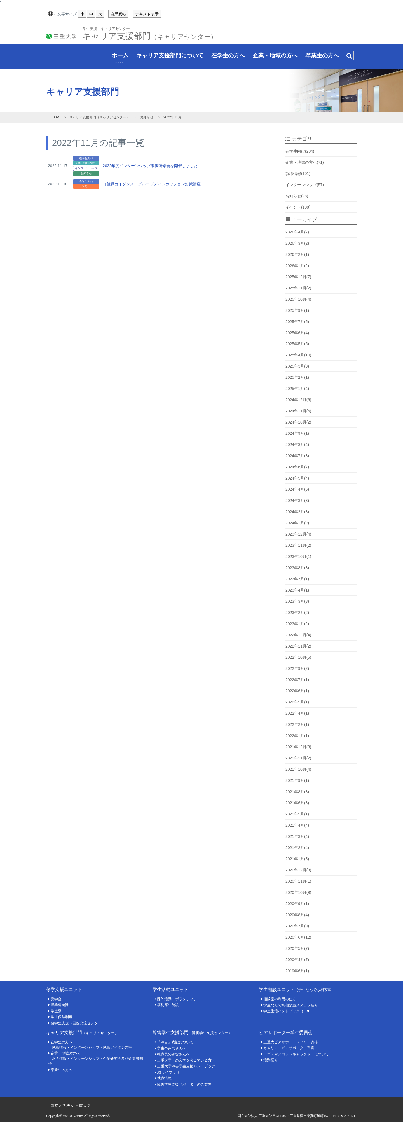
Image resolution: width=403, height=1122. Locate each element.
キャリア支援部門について (166, 56)
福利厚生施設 (168, 1005)
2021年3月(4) (297, 836)
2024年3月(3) (297, 500)
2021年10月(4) (298, 769)
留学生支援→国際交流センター (76, 1023)
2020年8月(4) (297, 915)
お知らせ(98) (296, 196)
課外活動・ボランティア (177, 999)
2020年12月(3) (298, 870)
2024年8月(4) (297, 444)
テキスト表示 (147, 14)
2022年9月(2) (297, 668)
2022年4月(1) (297, 713)
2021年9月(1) (297, 780)
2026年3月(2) (297, 243)
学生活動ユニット (170, 989)
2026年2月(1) (297, 254)
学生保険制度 (61, 1017)
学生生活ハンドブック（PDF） (288, 1011)
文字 (67, 14)
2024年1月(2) (297, 523)
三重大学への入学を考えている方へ (186, 1060)
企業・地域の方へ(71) (304, 162)
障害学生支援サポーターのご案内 (184, 1084)
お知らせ (146, 117)
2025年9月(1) (297, 310)
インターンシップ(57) (304, 185)
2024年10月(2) (298, 422)
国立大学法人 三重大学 (70, 1105)
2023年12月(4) (298, 534)
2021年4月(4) (297, 825)
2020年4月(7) (297, 959)
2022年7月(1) (297, 679)
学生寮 (56, 1011)
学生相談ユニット (297, 989)
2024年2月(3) (297, 511)
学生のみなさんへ (171, 1048)
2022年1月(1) (297, 735)
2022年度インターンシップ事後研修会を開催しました (150, 165)
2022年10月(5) (298, 657)
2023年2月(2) (297, 612)
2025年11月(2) (298, 288)
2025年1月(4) (297, 388)
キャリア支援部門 (149, 34)
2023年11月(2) (298, 545)
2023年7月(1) (297, 579)
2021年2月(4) (297, 847)
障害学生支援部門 (192, 1032)
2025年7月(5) (297, 321)
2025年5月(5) (297, 344)
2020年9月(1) (297, 903)
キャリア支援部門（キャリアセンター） (99, 117)
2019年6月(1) (297, 971)
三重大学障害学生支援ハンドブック (186, 1066)
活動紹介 (270, 1060)
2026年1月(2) (297, 265)
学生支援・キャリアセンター (106, 28)
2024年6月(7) (297, 467)
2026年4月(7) (297, 232)
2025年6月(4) (297, 333)
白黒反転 (118, 14)
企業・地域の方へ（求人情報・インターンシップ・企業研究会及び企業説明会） (95, 1058)
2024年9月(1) (297, 433)
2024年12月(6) (298, 400)
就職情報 (164, 1078)
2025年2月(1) (297, 377)
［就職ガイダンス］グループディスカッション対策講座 (152, 184)
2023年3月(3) (297, 601)
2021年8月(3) (297, 791)
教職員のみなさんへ (173, 1054)
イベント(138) (297, 207)
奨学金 (56, 999)
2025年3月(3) (297, 366)
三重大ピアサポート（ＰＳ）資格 (290, 1042)
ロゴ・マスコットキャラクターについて (296, 1054)
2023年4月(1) (297, 590)
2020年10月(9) (298, 892)
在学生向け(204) (299, 151)
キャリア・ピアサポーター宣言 (288, 1048)
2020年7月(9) (297, 926)
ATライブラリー (170, 1072)
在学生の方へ (225, 56)
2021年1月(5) (297, 859)
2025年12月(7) (298, 277)
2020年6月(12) (298, 937)
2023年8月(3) (297, 567)
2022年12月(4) (298, 635)
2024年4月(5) (297, 489)
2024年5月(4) (297, 478)
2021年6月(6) (297, 803)
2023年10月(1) (298, 556)
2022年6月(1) (297, 691)
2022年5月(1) (297, 702)
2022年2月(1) (297, 724)
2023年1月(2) (297, 623)
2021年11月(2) (298, 758)
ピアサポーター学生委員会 (286, 1032)
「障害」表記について (175, 1042)
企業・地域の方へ (271, 56)
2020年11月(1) (298, 881)
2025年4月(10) (298, 355)
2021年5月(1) (297, 814)
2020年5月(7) (297, 948)
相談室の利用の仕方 (279, 999)
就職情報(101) (297, 173)
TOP (55, 117)
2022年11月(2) (298, 646)
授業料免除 (60, 1005)
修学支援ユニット (64, 989)
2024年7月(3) (297, 456)
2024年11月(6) (298, 411)
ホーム (116, 57)
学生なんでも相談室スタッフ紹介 (290, 1005)
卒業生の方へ (319, 56)
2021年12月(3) (298, 747)
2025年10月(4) (298, 299)
